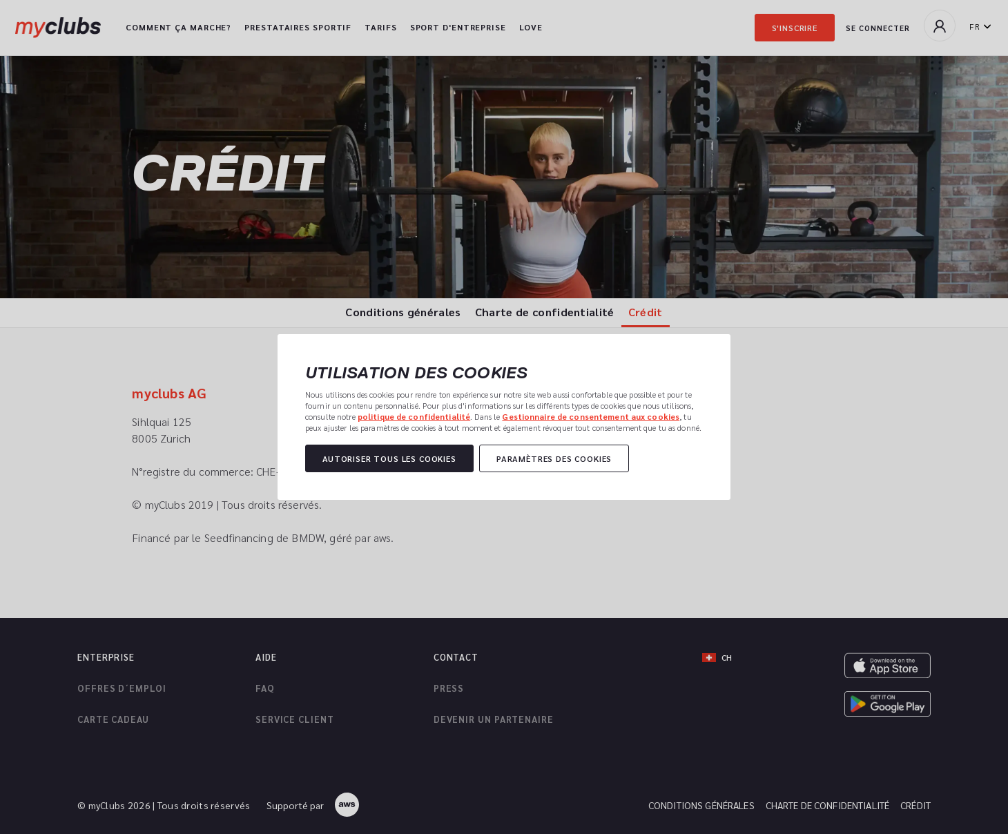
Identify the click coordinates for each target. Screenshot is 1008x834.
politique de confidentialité (414, 416)
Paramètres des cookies (554, 458)
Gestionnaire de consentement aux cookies (590, 416)
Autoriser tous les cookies (389, 458)
